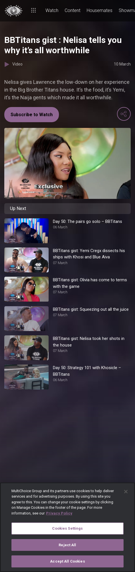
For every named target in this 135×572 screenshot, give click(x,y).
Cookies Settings (67, 528)
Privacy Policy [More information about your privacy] (59, 513)
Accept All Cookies (67, 561)
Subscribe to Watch (32, 114)
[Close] (126, 491)
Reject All (67, 545)
